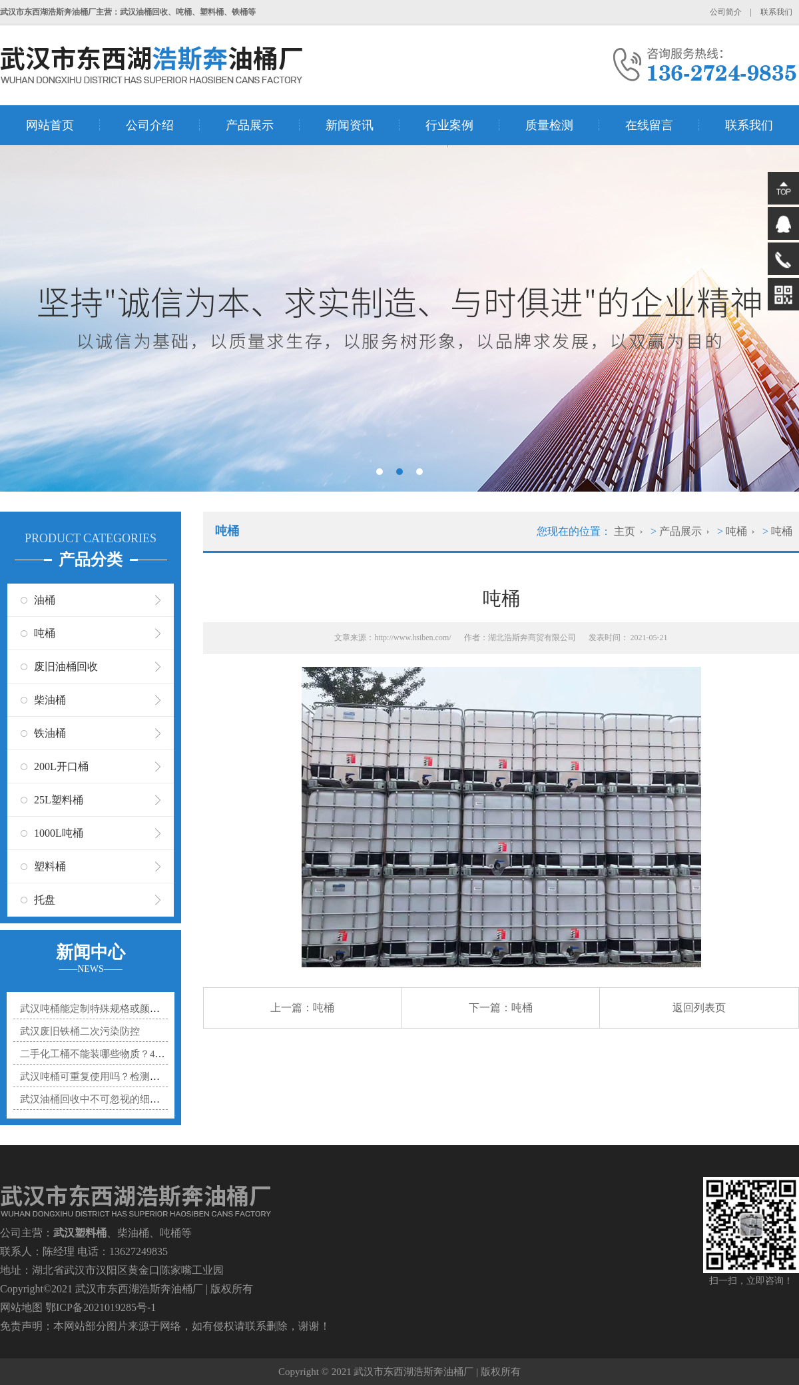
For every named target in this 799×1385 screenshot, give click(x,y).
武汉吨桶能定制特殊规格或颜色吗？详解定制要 (125, 1008)
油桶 (44, 600)
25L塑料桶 (58, 799)
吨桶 (44, 633)
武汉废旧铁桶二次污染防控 (80, 1031)
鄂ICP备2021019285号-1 (100, 1307)
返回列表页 (699, 1007)
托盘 (44, 899)
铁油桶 (50, 733)
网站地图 (21, 1307)
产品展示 (250, 125)
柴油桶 (50, 699)
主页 (624, 531)
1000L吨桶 (58, 833)
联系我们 (776, 12)
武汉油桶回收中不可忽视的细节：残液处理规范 (125, 1099)
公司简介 (726, 12)
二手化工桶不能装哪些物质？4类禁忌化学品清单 (127, 1054)
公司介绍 (150, 125)
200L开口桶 (61, 766)
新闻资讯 (350, 125)
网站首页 (50, 125)
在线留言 (649, 125)
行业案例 (449, 125)
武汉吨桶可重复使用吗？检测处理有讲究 (110, 1076)
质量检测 (549, 125)
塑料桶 (50, 866)
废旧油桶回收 (66, 666)
